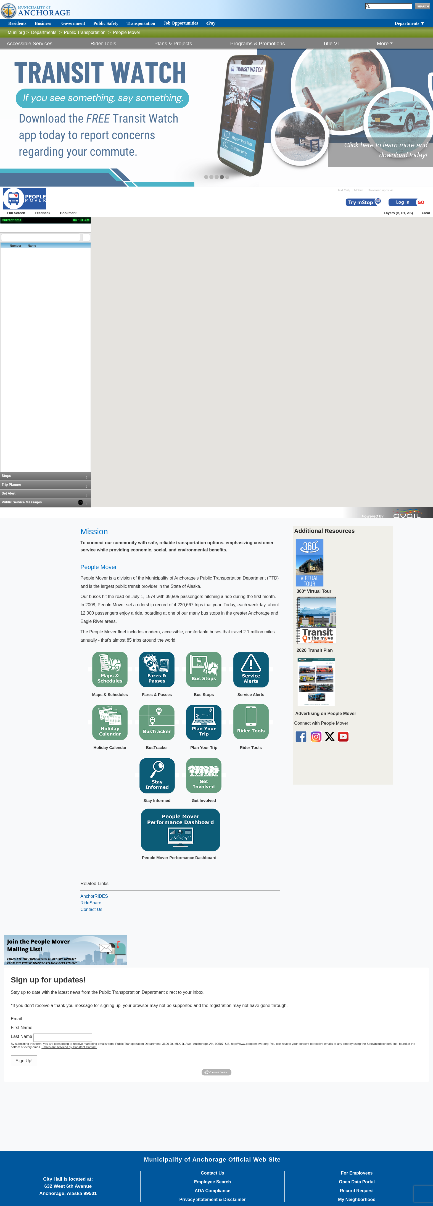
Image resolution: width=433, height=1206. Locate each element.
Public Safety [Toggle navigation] (105, 23)
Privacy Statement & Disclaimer (212, 1199)
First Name (21, 1027)
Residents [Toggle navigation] (17, 23)
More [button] (383, 43)
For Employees (357, 1173)
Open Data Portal (357, 1182)
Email (16, 1018)
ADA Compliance (212, 1191)
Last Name (21, 1036)
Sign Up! (23, 1060)
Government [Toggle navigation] (73, 23)
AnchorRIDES (94, 896)
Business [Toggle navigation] (43, 23)
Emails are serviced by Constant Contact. (69, 1047)
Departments (44, 32)
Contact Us (91, 909)
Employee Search (212, 1182)
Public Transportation (84, 32)
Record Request (357, 1191)
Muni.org (16, 32)
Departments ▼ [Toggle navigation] (410, 23)
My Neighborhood (357, 1199)
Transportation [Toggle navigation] (140, 23)
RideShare (90, 902)
